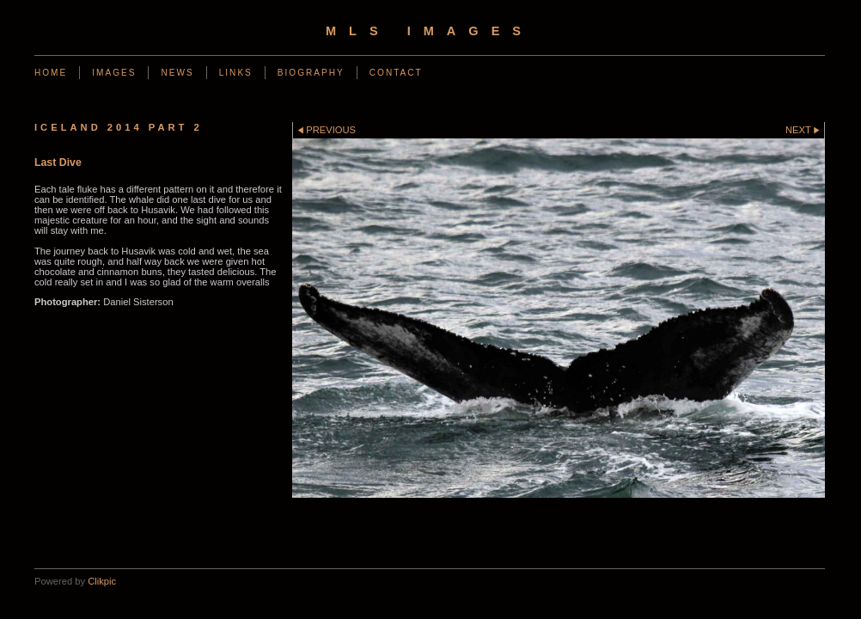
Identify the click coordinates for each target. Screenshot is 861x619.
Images (114, 72)
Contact (396, 72)
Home (50, 72)
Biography (311, 72)
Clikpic (102, 581)
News (177, 72)
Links (236, 72)
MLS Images (430, 31)
